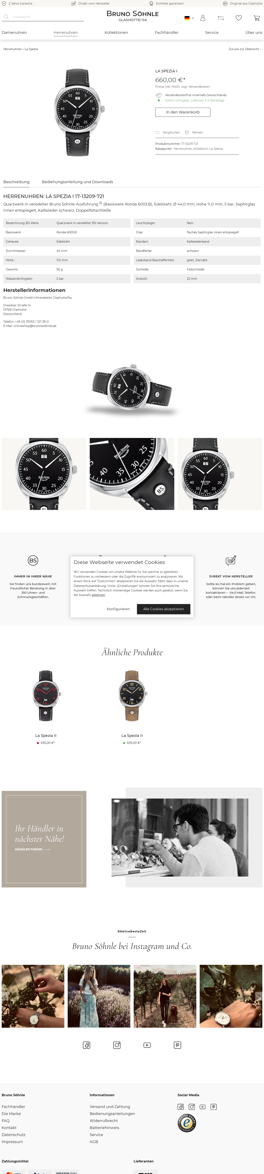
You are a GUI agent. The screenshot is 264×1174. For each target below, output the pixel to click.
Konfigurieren (118, 609)
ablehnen (98, 595)
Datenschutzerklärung (90, 586)
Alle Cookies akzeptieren (163, 609)
